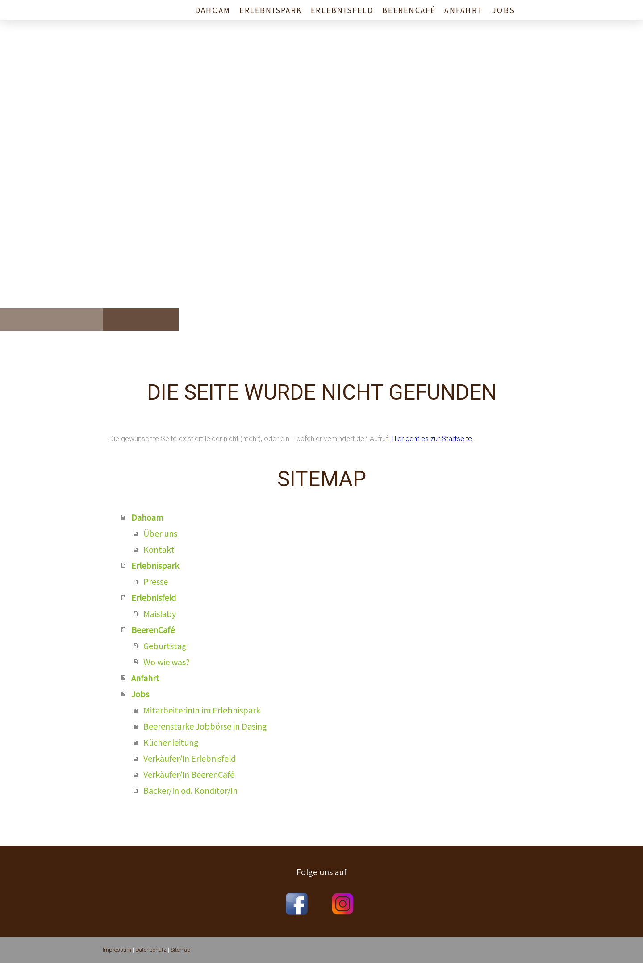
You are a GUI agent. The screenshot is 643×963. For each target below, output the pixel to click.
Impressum (117, 949)
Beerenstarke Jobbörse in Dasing (205, 726)
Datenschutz (151, 949)
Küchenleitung (171, 742)
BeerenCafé (408, 9)
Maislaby (159, 613)
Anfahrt (463, 9)
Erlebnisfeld (342, 9)
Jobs (503, 9)
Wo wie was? (166, 661)
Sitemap (181, 949)
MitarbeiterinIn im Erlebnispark (201, 710)
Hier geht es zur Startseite (432, 438)
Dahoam (212, 9)
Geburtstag (165, 645)
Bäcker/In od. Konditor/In (190, 790)
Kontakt (159, 549)
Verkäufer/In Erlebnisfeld (189, 758)
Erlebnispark (270, 9)
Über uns (160, 533)
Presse (155, 581)
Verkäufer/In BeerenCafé (188, 774)
